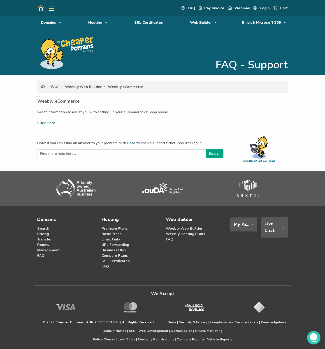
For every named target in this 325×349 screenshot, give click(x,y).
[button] (49, 8)
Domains (51, 22)
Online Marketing (209, 330)
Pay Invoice (211, 8)
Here (131, 143)
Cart (280, 8)
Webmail (239, 8)
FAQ (188, 8)
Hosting (97, 22)
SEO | (133, 330)
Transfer (44, 239)
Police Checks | (105, 339)
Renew (43, 244)
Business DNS (114, 250)
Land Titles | (127, 339)
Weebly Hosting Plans (185, 233)
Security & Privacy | (194, 322)
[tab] (243, 224)
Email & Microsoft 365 (264, 22)
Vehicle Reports (219, 339)
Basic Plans (112, 233)
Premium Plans (115, 228)
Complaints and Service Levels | (235, 322)
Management (48, 250)
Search (43, 228)
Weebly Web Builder (83, 86)
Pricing (43, 233)
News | (172, 322)
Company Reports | (191, 339)
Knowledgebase (273, 322)
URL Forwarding (115, 244)
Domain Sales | (182, 330)
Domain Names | (115, 330)
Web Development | (154, 330)
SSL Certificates (148, 22)
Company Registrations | (157, 339)
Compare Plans (115, 255)
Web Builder (203, 22)
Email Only (111, 239)
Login (261, 8)
